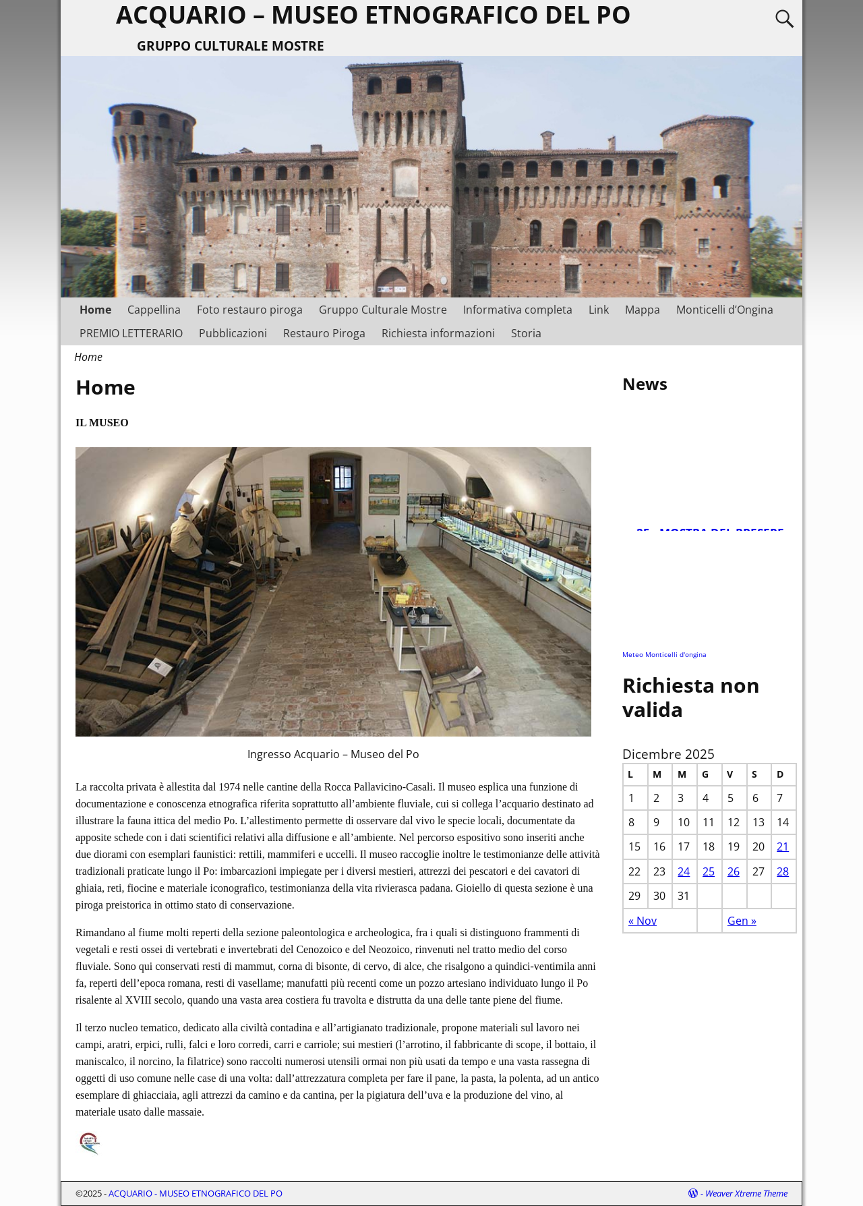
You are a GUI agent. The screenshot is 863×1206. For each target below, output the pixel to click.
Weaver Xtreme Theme (746, 1193)
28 (783, 871)
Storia (526, 333)
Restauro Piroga (324, 333)
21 (783, 846)
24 (684, 871)
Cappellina (154, 309)
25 (709, 871)
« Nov (642, 920)
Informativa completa (517, 309)
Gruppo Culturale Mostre (383, 309)
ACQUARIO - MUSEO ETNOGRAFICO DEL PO (195, 1193)
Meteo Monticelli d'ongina (664, 654)
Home (95, 309)
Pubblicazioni (233, 333)
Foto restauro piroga (250, 309)
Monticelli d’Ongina (724, 309)
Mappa (642, 309)
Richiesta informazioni (438, 333)
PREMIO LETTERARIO (131, 333)
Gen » (741, 920)
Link (599, 309)
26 (733, 871)
